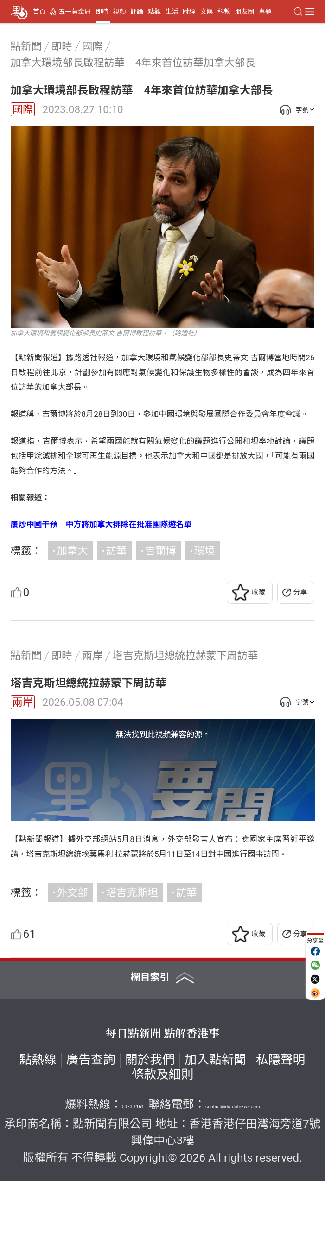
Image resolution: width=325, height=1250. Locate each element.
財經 (189, 11)
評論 (136, 11)
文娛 (206, 11)
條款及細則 (162, 1144)
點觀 (154, 11)
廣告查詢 (91, 1129)
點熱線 (38, 1129)
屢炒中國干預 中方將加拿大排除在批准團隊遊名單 (101, 524)
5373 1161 (133, 1176)
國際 (23, 109)
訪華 (116, 551)
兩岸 (23, 702)
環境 (204, 551)
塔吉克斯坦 (132, 962)
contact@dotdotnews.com (232, 1176)
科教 (223, 11)
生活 (171, 11)
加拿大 (72, 551)
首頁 (39, 11)
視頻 (119, 11)
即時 (102, 11)
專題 (265, 11)
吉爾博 (160, 551)
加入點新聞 (215, 1129)
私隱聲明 (281, 1129)
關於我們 (150, 1129)
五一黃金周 (74, 11)
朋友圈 (245, 11)
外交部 (72, 962)
